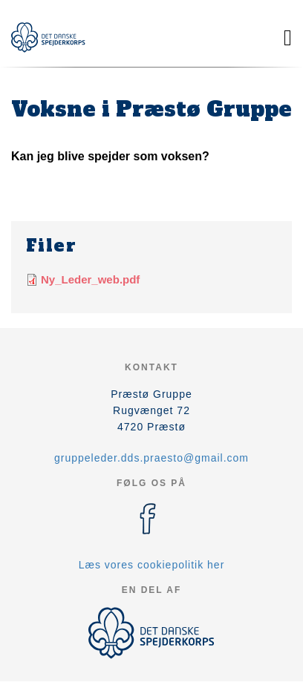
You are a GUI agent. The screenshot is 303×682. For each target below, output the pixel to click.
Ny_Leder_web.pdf (90, 279)
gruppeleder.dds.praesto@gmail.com (151, 458)
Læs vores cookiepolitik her (152, 565)
